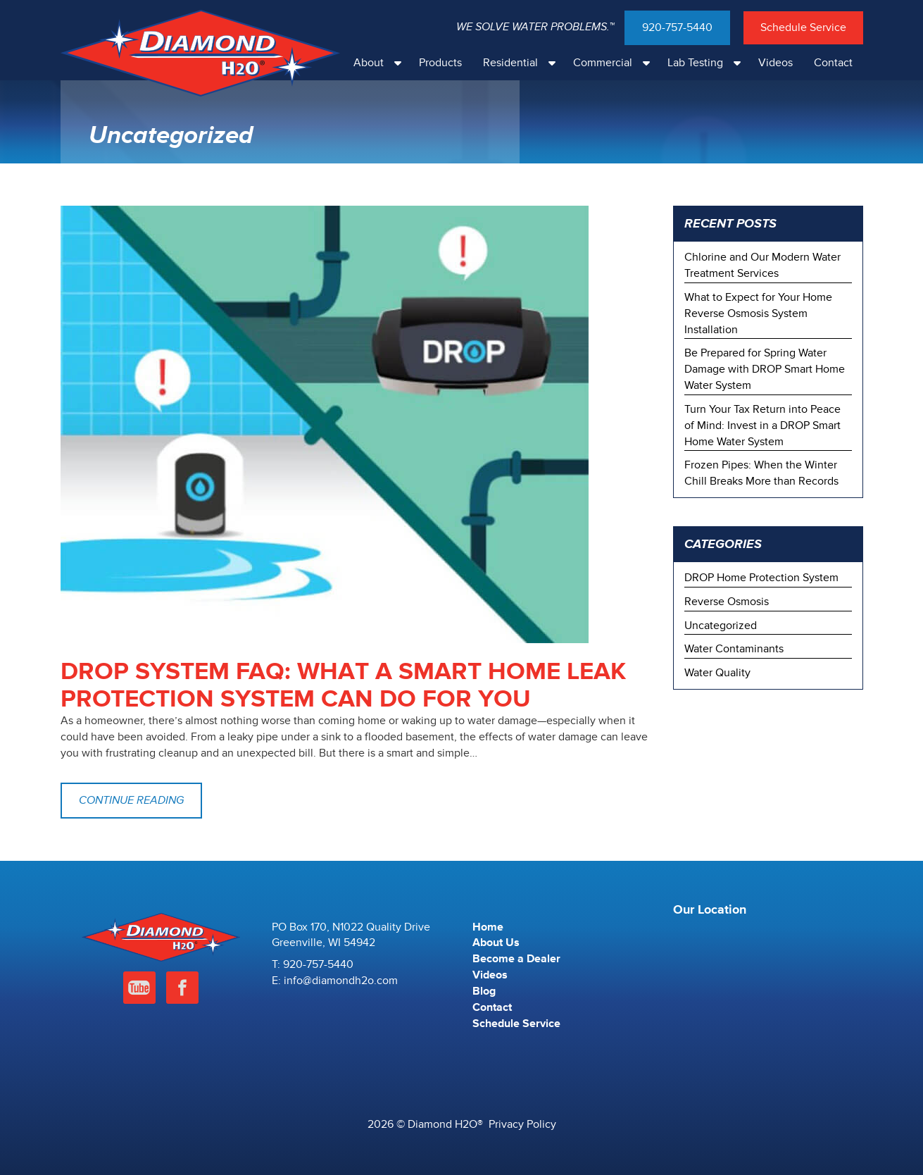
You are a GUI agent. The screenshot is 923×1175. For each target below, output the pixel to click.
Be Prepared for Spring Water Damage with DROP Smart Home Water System (764, 369)
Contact (833, 63)
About (380, 62)
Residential (523, 62)
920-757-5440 (677, 27)
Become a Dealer (516, 959)
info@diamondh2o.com (341, 981)
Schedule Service (803, 27)
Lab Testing (707, 62)
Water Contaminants (734, 649)
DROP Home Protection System (761, 578)
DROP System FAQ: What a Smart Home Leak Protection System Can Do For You (343, 685)
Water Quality (717, 673)
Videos (775, 63)
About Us (496, 942)
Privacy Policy (522, 1124)
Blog (484, 991)
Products (440, 63)
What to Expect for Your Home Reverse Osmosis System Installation (758, 313)
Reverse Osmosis (726, 602)
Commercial (615, 62)
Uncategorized (720, 625)
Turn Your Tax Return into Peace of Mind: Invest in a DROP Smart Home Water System (762, 425)
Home (487, 927)
